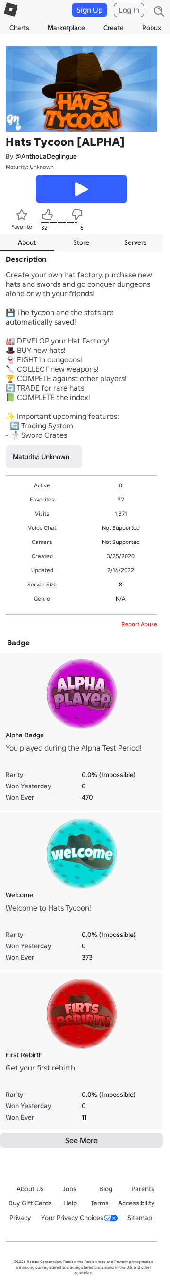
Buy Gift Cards (30, 1203)
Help (70, 1203)
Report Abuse (139, 623)
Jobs (69, 1189)
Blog (105, 1189)
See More (81, 1140)
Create (113, 28)
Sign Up (89, 10)
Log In (129, 10)
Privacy (20, 1217)
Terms (100, 1203)
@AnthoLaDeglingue (46, 156)
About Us (30, 1189)
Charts (19, 28)
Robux (151, 28)
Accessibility (136, 1203)
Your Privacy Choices (79, 1217)
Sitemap (140, 1217)
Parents (142, 1189)
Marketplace (66, 28)
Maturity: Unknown (30, 166)
